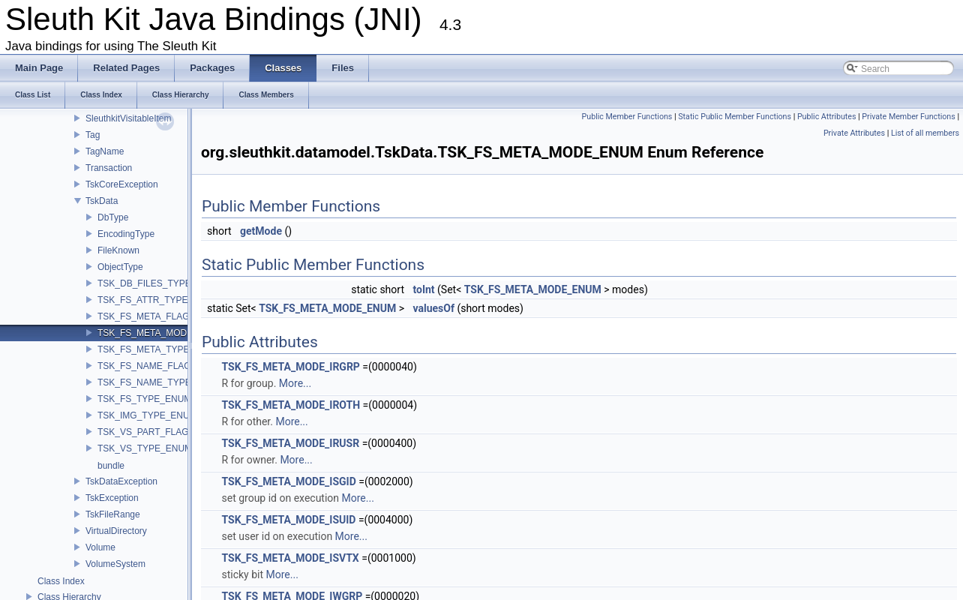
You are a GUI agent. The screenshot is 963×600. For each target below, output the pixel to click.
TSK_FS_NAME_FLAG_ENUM (160, 366)
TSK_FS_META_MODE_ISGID (288, 482)
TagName (105, 151)
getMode (261, 231)
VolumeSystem (116, 564)
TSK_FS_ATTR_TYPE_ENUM (158, 300)
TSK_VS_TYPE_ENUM (145, 448)
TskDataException (122, 481)
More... (295, 383)
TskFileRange (113, 514)
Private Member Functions (908, 117)
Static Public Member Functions (734, 117)
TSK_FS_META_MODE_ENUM (161, 333)
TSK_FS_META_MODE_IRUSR (290, 443)
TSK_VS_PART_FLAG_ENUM (159, 432)
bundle (111, 465)
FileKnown (119, 250)
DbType (113, 217)
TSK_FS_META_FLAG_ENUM (159, 316)
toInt (423, 290)
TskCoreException (122, 184)
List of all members (925, 133)
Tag (93, 135)
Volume (101, 547)
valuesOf (433, 308)
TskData (102, 201)
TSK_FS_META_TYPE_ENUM (159, 349)
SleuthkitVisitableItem (129, 118)
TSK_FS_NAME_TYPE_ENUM (160, 382)
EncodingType (126, 234)
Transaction (109, 168)
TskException (112, 498)
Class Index (61, 581)
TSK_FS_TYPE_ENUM (144, 399)
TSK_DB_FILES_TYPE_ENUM (160, 283)
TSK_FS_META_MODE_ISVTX (289, 558)
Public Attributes (826, 117)
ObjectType (120, 267)
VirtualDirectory (116, 531)
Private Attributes (854, 133)
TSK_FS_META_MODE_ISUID (288, 520)
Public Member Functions (627, 117)
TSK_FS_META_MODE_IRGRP (290, 367)
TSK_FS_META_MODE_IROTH (290, 405)
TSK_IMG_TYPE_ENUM (147, 415)
